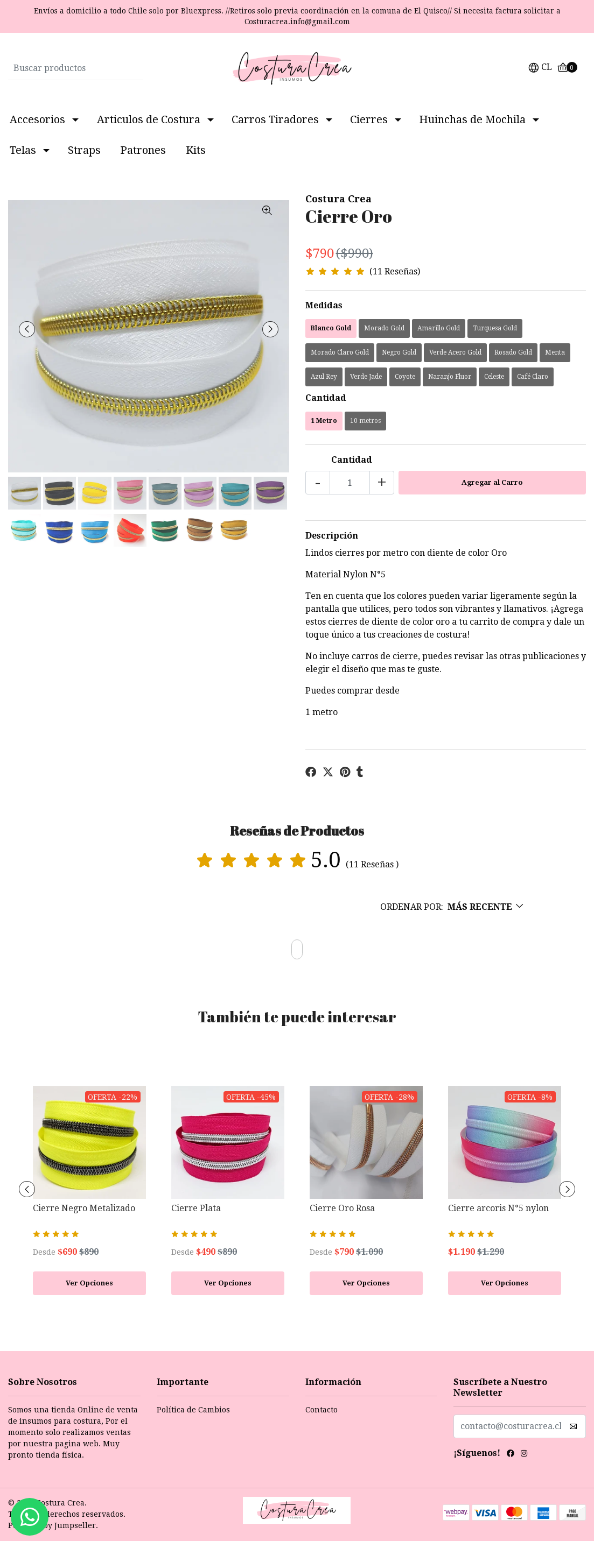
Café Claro (532, 376)
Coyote (405, 376)
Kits (196, 150)
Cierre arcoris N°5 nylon (498, 1208)
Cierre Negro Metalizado (84, 1208)
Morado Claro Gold (340, 352)
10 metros (365, 421)
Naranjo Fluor (449, 376)
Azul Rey (324, 376)
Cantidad (325, 398)
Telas (23, 150)
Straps (84, 150)
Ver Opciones (89, 1283)
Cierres (369, 119)
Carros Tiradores (275, 119)
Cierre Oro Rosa (342, 1208)
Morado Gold (384, 328)
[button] (540, 68)
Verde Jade (366, 376)
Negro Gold (399, 352)
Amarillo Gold (438, 328)
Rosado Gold (513, 352)
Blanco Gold (331, 328)
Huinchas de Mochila (472, 119)
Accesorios (37, 119)
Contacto (321, 1409)
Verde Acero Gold (455, 352)
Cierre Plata (196, 1208)
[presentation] (27, 329)
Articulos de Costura (148, 119)
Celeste (494, 376)
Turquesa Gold (495, 328)
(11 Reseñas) (394, 272)
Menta (555, 352)
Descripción (331, 536)
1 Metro (324, 421)
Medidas (324, 305)
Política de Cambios (193, 1409)
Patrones (143, 150)
